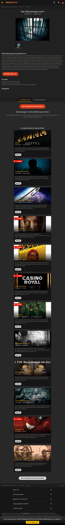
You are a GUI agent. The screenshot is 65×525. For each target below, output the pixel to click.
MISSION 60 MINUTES (27, 202)
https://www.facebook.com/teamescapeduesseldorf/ (21, 84)
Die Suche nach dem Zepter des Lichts (29, 458)
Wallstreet (19, 315)
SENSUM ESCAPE (26, 173)
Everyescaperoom (5, 7)
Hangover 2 (19, 429)
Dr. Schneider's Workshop (24, 200)
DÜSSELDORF (27, 14)
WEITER (18, 183)
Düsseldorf (14, 7)
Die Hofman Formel (22, 343)
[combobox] (58, 2)
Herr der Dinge (20, 229)
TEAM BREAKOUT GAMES (28, 460)
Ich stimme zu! (32, 522)
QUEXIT (24, 230)
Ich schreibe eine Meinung (32, 106)
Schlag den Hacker (22, 171)
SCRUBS (18, 257)
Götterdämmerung (22, 401)
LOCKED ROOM (26, 144)
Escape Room (25, 513)
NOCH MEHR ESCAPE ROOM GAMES (32, 478)
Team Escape (22, 7)
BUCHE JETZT (9, 74)
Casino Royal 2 (20, 286)
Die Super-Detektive (22, 372)
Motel (17, 143)
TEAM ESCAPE (37, 14)
